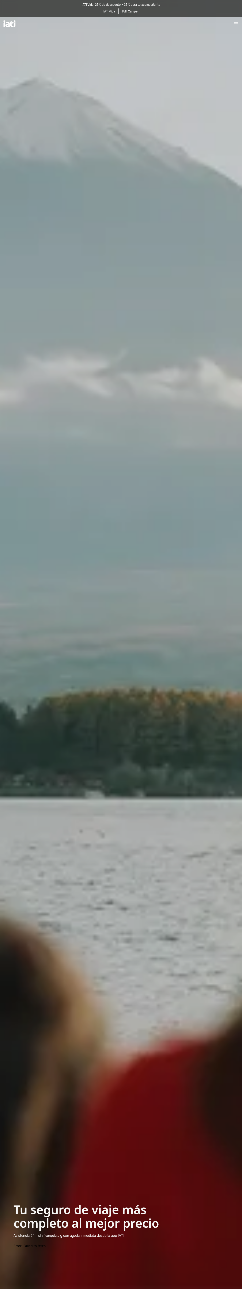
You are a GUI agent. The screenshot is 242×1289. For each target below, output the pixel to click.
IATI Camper (130, 11)
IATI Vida (109, 11)
